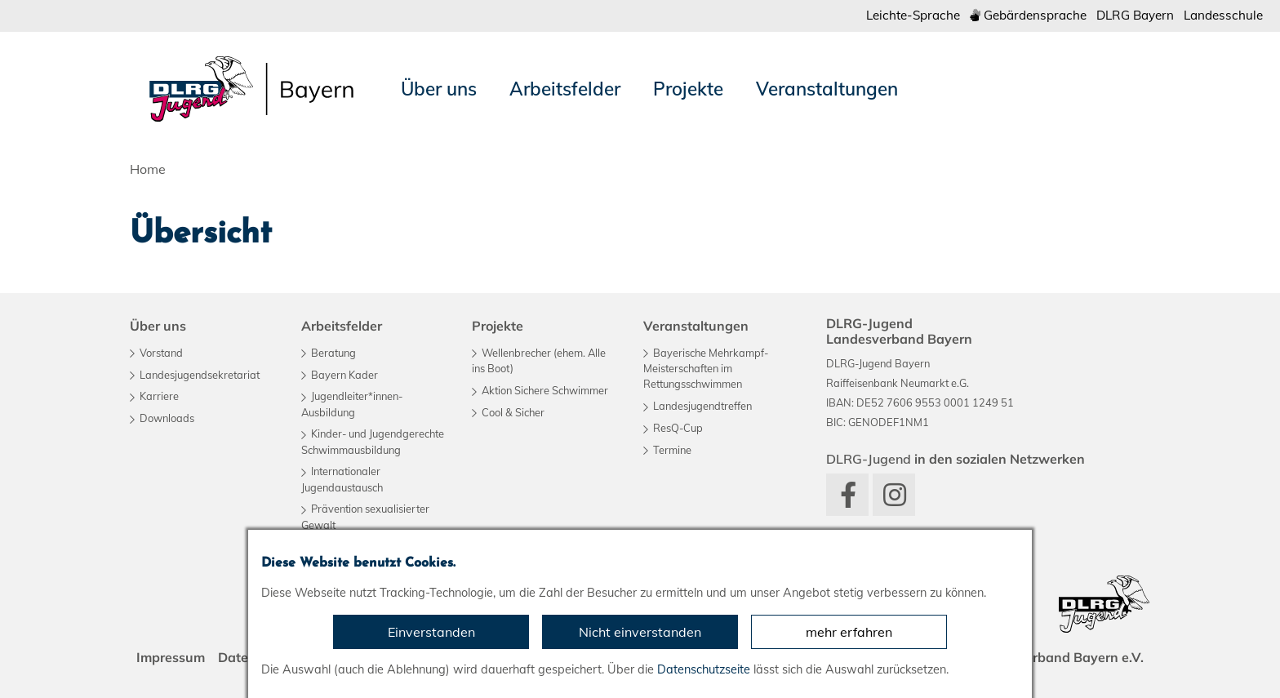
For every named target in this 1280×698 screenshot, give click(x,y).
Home (148, 169)
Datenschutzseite (703, 669)
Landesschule (1223, 15)
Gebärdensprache (1028, 15)
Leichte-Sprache (913, 15)
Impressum (170, 657)
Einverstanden (431, 632)
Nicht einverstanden (640, 632)
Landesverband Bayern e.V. (1058, 657)
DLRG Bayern (1135, 15)
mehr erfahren (849, 632)
